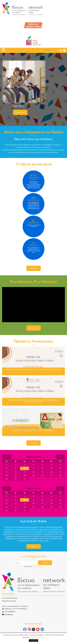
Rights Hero (18, 106)
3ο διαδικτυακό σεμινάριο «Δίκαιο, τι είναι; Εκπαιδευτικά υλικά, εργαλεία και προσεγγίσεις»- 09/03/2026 (33, 400)
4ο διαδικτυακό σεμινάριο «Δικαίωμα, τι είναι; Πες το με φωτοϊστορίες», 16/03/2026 (34, 369)
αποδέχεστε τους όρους (37, 566)
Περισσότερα (20, 112)
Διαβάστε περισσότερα (37, 637)
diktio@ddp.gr (7, 614)
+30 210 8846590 (8, 612)
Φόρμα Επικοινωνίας (9, 601)
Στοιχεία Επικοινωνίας (9, 598)
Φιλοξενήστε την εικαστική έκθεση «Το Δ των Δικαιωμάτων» (33, 430)
